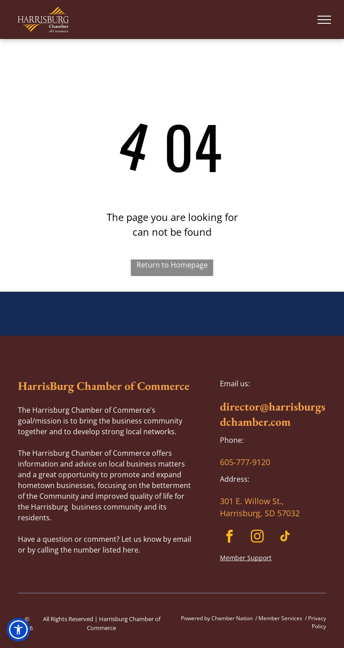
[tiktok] (285, 538)
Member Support (245, 557)
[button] (18, 629)
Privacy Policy (317, 622)
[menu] (324, 19)
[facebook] (229, 538)
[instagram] (257, 538)
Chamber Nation (232, 618)
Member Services (280, 618)
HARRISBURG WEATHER (172, 325)
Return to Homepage (172, 265)
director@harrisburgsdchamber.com (272, 414)
